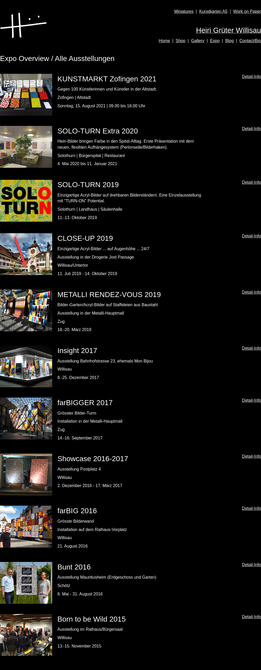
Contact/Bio (250, 40)
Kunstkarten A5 (213, 11)
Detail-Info (251, 76)
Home (164, 40)
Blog (229, 40)
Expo (215, 40)
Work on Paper (247, 11)
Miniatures (183, 11)
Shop (180, 40)
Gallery (197, 40)
